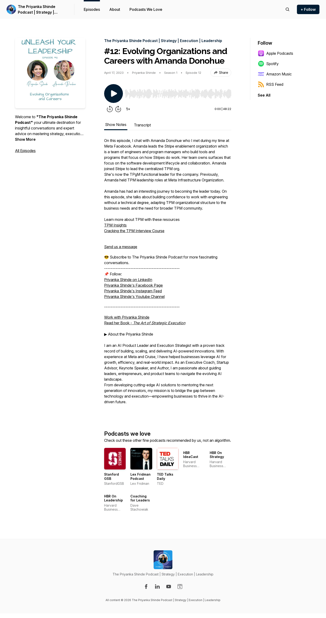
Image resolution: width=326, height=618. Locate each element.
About (114, 9)
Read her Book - (144, 323)
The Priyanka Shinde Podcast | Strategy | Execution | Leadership (39, 9)
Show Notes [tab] (115, 124)
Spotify (268, 63)
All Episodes (25, 150)
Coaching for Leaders (140, 498)
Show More (25, 139)
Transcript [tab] (142, 125)
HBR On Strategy (217, 455)
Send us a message (120, 246)
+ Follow (308, 9)
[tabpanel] (167, 276)
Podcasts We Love (145, 9)
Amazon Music (275, 74)
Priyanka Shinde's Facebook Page (133, 285)
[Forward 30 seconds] (118, 109)
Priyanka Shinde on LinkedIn (128, 279)
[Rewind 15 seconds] (109, 109)
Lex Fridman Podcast (140, 476)
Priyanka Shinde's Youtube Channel (134, 296)
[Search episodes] (287, 9)
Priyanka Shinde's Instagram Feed (133, 291)
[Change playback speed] (128, 109)
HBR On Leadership (113, 498)
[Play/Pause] (113, 93)
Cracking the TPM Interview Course (134, 230)
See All (264, 95)
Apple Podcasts (275, 53)
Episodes (92, 9)
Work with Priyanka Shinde (126, 317)
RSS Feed (270, 84)
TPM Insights (115, 225)
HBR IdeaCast (190, 455)
